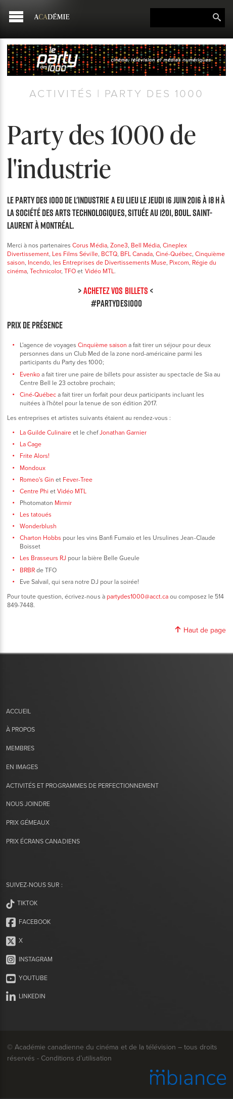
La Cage (30, 444)
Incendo (39, 262)
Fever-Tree (77, 479)
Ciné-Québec (174, 253)
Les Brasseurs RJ (43, 558)
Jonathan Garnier (123, 432)
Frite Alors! (35, 455)
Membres (20, 748)
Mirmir (63, 502)
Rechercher (217, 17)
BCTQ (109, 253)
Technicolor (45, 271)
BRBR (27, 570)
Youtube (27, 978)
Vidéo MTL (99, 271)
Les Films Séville (75, 253)
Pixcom (179, 262)
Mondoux (32, 467)
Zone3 (119, 245)
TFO (70, 271)
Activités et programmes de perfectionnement (82, 785)
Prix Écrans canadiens (42, 841)
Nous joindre (28, 803)
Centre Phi (34, 491)
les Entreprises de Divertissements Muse (109, 262)
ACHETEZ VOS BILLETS (115, 290)
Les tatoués (36, 514)
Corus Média (89, 245)
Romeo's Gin (37, 479)
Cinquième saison (102, 345)
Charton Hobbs (40, 537)
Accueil (18, 711)
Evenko (30, 374)
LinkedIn (25, 996)
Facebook (28, 922)
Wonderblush (38, 526)
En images (22, 767)
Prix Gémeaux (28, 822)
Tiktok (21, 904)
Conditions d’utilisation (76, 1058)
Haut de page (200, 630)
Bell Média (145, 245)
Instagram (29, 959)
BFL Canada (136, 253)
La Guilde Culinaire (45, 432)
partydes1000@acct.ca (137, 596)
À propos (20, 729)
